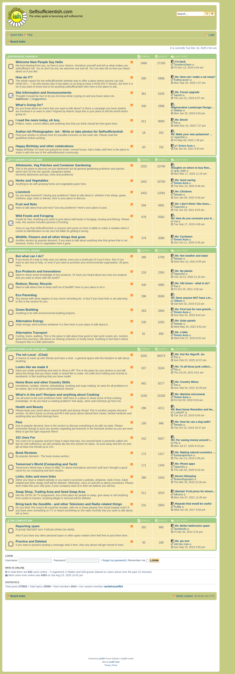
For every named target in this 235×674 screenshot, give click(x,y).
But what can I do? (30, 256)
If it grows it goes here (26, 159)
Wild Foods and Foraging (34, 216)
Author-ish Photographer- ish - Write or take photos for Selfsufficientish (69, 131)
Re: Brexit (181, 119)
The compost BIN (21, 520)
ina (176, 122)
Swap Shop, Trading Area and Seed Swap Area (50, 492)
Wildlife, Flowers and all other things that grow (50, 237)
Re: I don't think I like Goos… (193, 203)
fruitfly (177, 506)
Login (9, 555)
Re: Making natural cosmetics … (195, 452)
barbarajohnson (183, 455)
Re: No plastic (184, 270)
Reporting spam (28, 526)
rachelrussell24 (113, 586)
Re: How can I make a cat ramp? (195, 76)
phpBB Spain (114, 662)
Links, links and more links (36, 476)
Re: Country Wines (187, 381)
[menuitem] (28, 35)
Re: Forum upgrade (187, 92)
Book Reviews (26, 453)
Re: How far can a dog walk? (193, 421)
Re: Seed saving (185, 180)
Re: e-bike (181, 332)
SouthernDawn (183, 64)
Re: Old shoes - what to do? (192, 283)
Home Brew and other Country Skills (43, 382)
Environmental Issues (25, 250)
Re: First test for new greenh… (194, 309)
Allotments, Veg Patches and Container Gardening (53, 165)
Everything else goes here (28, 349)
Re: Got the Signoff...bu (190, 354)
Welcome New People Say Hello (39, 62)
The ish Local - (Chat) (32, 354)
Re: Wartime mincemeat (190, 394)
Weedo (178, 194)
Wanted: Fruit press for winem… (195, 491)
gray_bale (180, 170)
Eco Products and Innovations (38, 271)
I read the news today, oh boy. (38, 120)
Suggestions (38, 98)
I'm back (180, 61)
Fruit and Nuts (26, 204)
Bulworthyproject (184, 479)
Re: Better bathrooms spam (192, 525)
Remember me (138, 560)
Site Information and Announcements (43, 92)
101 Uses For (25, 437)
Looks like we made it (32, 367)
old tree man (181, 544)
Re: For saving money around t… (191, 440)
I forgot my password (113, 560)
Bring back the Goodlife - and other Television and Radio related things (69, 504)
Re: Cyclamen (184, 236)
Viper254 (179, 137)
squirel (178, 95)
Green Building (27, 309)
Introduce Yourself (24, 56)
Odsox (178, 300)
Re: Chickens (183, 191)
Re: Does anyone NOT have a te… (192, 297)
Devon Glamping (185, 476)
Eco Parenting (26, 295)
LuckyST (179, 412)
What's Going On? (29, 105)
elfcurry (178, 494)
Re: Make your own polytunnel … (191, 134)
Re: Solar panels (185, 320)
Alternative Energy (30, 321)
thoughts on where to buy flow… (191, 167)
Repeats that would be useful (193, 503)
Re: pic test (182, 541)
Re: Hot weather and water (191, 255)
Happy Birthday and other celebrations (45, 146)
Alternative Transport (31, 332)
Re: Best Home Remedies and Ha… (193, 409)
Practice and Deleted (31, 541)
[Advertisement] (111, 629)
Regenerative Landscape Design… (192, 107)
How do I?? (24, 77)
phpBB (101, 659)
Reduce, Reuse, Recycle (34, 283)
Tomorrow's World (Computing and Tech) (46, 464)
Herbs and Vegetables (32, 180)
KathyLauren (181, 79)
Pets (19, 422)
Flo (176, 357)
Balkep (178, 110)
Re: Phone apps (185, 463)
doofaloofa (180, 528)
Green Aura (185, 145)
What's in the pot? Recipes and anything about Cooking (57, 394)
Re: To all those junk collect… (193, 366)
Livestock (23, 192)
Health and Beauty (29, 407)
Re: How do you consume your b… (192, 218)
